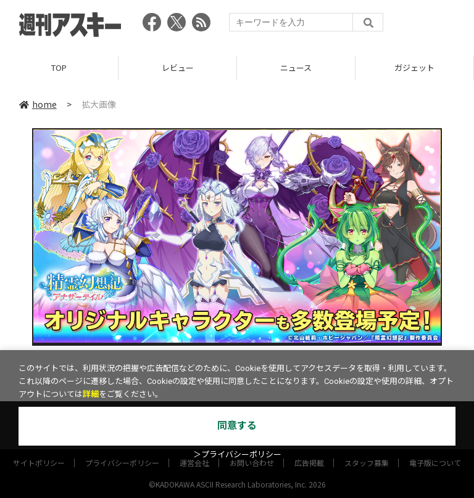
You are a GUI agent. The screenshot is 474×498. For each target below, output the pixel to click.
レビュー (178, 67)
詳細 (91, 394)
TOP (59, 67)
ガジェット (414, 67)
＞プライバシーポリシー (237, 454)
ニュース (296, 67)
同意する (237, 425)
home (38, 104)
